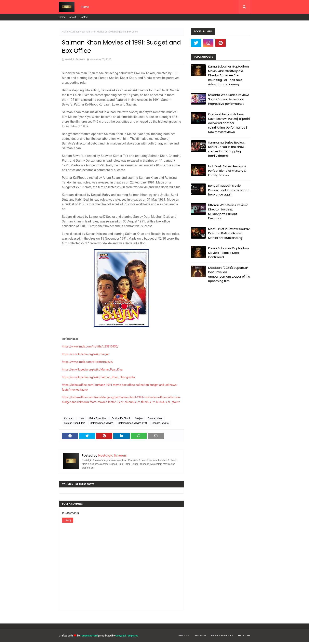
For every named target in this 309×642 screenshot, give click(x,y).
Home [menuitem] (85, 6)
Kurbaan (75, 31)
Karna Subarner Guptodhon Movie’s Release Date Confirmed (228, 252)
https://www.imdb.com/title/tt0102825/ (87, 362)
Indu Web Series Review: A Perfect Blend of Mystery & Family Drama (227, 170)
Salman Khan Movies (101, 423)
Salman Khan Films (74, 423)
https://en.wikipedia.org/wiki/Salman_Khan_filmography (98, 377)
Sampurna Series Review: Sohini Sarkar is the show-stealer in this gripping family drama (227, 149)
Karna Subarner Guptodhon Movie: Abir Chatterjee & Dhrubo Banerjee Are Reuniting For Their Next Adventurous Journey (228, 75)
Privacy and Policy (222, 635)
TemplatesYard (89, 635)
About (72, 17)
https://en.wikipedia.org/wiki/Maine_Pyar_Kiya (92, 369)
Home (62, 17)
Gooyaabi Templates (126, 635)
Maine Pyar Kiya (97, 418)
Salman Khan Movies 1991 (132, 423)
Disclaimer (200, 635)
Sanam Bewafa (161, 423)
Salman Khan (155, 418)
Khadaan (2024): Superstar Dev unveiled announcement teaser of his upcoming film (229, 274)
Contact (84, 17)
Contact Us (243, 635)
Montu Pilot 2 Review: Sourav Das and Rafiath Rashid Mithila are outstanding (228, 233)
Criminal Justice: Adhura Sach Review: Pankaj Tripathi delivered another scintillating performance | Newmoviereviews (229, 123)
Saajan (139, 418)
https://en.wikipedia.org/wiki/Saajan (85, 354)
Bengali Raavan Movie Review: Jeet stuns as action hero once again (228, 189)
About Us (183, 635)
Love (81, 418)
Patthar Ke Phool (121, 418)
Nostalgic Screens (74, 59)
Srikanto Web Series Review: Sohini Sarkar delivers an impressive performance (228, 99)
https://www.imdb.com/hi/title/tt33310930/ (90, 346)
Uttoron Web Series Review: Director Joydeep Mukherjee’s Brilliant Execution (228, 211)
